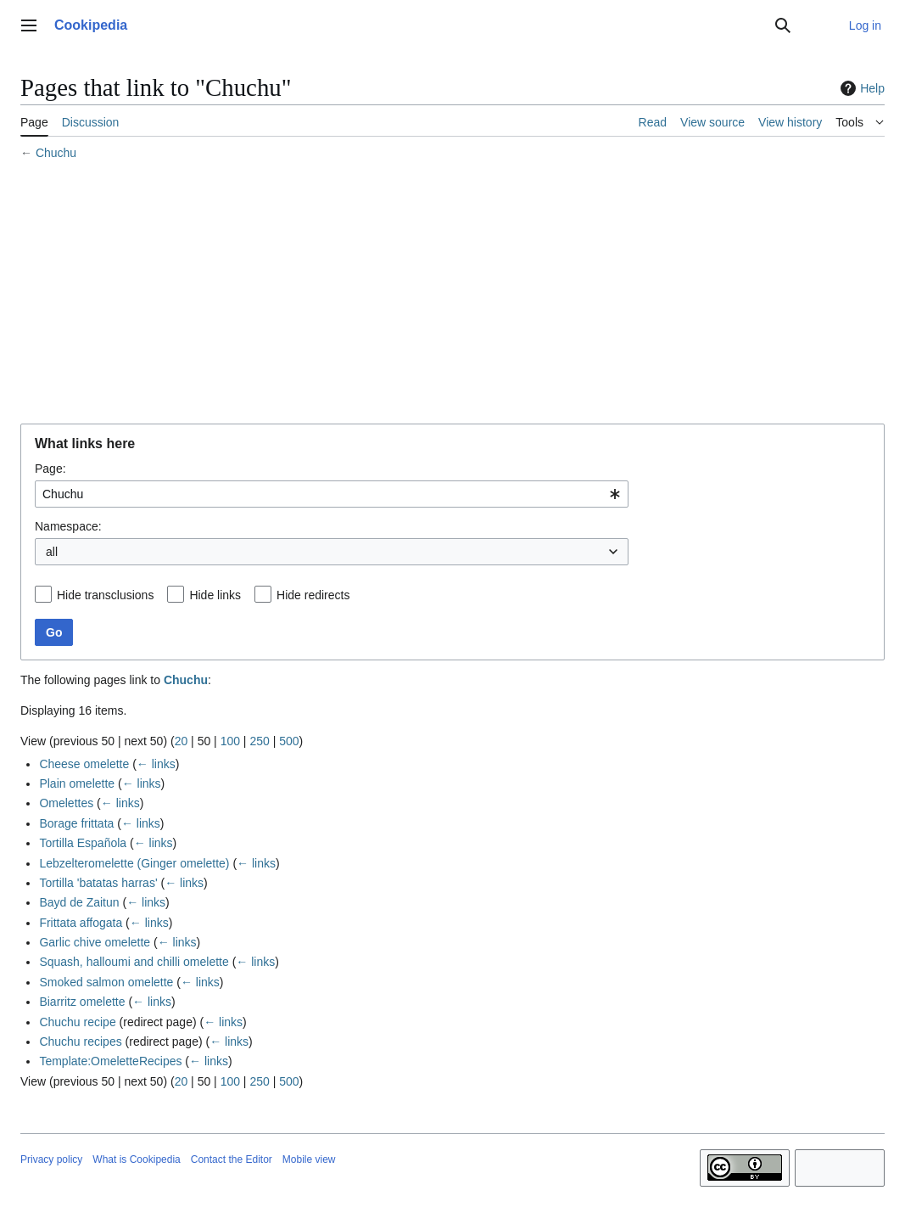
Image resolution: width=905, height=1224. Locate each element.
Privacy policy (51, 1159)
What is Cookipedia (136, 1159)
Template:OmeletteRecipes (110, 1061)
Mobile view (309, 1159)
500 (289, 741)
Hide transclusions (105, 595)
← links (156, 764)
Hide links (215, 595)
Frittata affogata (80, 922)
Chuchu (56, 153)
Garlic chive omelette (94, 942)
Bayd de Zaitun (79, 902)
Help (860, 88)
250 (259, 741)
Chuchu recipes (80, 1041)
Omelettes (66, 803)
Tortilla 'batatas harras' (98, 883)
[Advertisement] (452, 294)
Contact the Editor (231, 1159)
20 (181, 741)
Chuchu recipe (77, 1022)
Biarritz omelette (82, 1001)
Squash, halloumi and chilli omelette (133, 962)
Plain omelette (77, 783)
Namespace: (68, 526)
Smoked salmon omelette (106, 982)
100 (230, 741)
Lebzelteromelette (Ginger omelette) (134, 863)
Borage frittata (76, 823)
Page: (50, 468)
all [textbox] (52, 552)
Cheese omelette (84, 764)
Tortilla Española (82, 843)
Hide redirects (313, 595)
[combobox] (331, 494)
